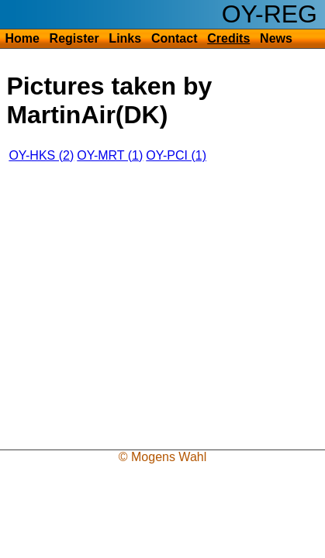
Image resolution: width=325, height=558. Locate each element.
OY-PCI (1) (176, 155)
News (276, 38)
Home (22, 38)
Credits (228, 38)
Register (74, 38)
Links (125, 38)
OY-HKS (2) (41, 155)
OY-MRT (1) (110, 155)
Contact (174, 38)
